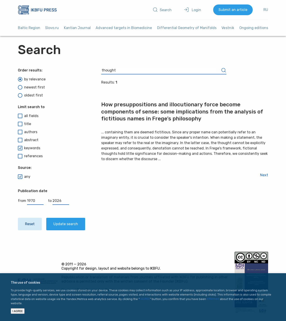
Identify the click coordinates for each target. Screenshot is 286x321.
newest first (31, 87)
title (24, 124)
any (24, 176)
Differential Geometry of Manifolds (187, 28)
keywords (29, 148)
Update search (65, 224)
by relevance (32, 79)
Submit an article (233, 10)
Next (264, 175)
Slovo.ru (52, 28)
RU (265, 10)
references (30, 156)
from (31, 201)
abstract (28, 140)
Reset (30, 224)
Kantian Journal (77, 28)
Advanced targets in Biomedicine (124, 28)
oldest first (30, 95)
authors (27, 132)
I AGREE (145, 299)
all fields (28, 116)
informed (213, 299)
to (58, 201)
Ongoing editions (253, 28)
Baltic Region (29, 28)
